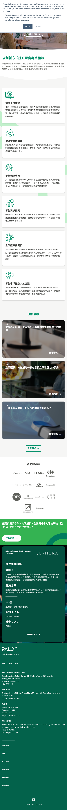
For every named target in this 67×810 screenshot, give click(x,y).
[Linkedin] (33, 799)
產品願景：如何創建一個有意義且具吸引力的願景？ (33, 367)
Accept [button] (27, 26)
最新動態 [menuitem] (5, 778)
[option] (33, 594)
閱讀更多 (55, 353)
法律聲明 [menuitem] (5, 786)
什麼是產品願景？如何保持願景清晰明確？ (28, 408)
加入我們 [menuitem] (5, 770)
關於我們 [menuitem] (5, 746)
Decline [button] (39, 26)
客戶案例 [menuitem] (5, 762)
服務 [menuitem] (3, 754)
